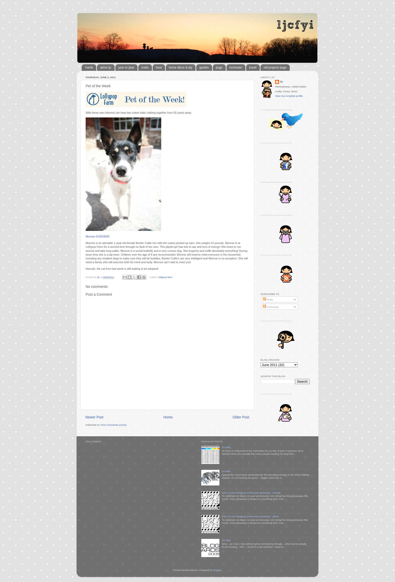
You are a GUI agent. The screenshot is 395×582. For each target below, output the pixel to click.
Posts (268, 299)
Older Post (241, 417)
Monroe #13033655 (97, 236)
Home (168, 417)
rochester (235, 67)
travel (252, 67)
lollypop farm (165, 277)
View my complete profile (289, 96)
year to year (126, 67)
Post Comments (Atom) (113, 424)
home (89, 67)
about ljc (105, 67)
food (158, 67)
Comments (271, 306)
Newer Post (94, 417)
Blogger (217, 570)
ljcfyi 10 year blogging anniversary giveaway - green (250, 516)
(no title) (226, 447)
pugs (219, 67)
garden (204, 67)
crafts (145, 67)
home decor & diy (180, 67)
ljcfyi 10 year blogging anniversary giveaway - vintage (251, 492)
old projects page (275, 67)
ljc (281, 81)
